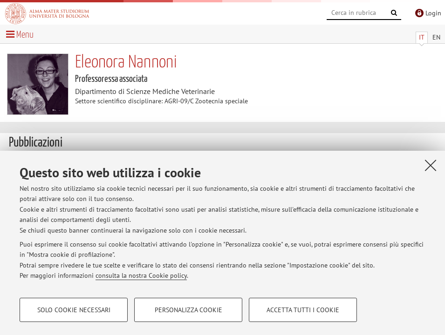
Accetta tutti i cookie (303, 310)
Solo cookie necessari (73, 310)
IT (421, 37)
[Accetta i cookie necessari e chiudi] (430, 165)
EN (436, 37)
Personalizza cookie (188, 310)
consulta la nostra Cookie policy (141, 275)
